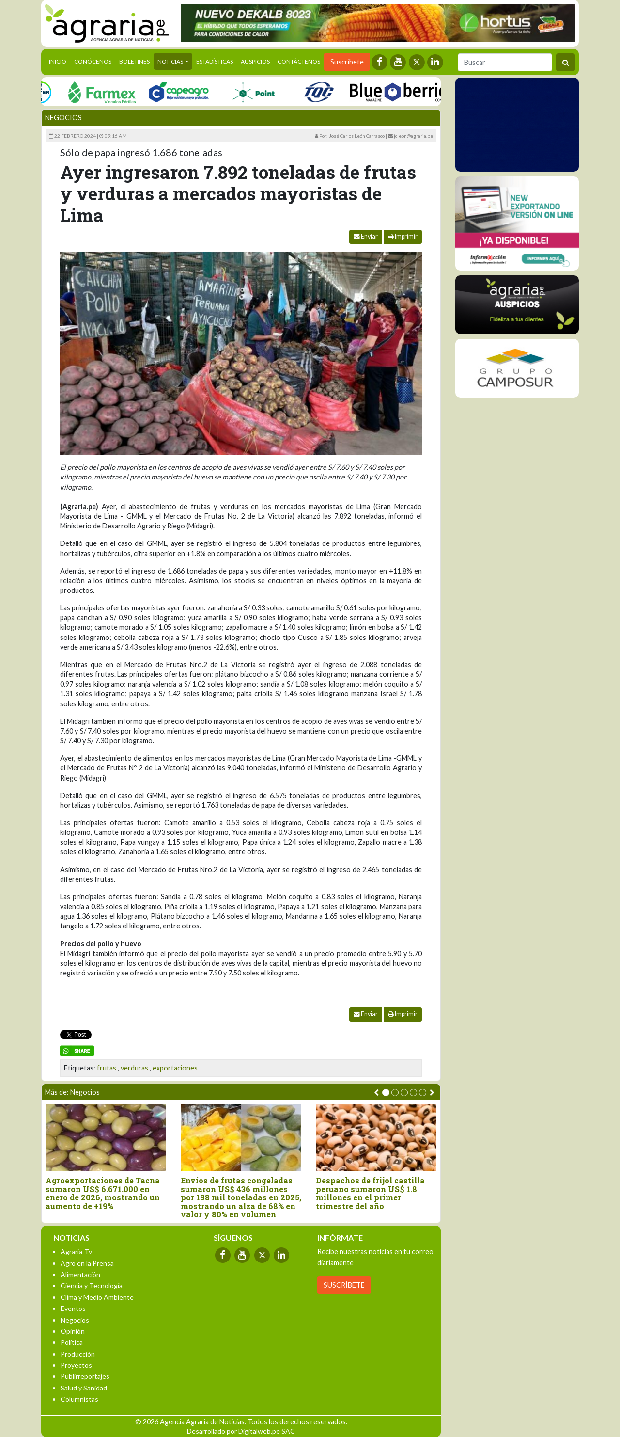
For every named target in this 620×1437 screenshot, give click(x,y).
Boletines (134, 61)
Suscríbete (347, 62)
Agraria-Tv (76, 1251)
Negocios (63, 117)
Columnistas (79, 1399)
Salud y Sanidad (84, 1388)
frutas (106, 1068)
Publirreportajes (85, 1376)
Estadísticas (214, 61)
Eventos (73, 1308)
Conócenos (92, 61)
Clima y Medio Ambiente (97, 1297)
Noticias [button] (170, 61)
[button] (385, 1092)
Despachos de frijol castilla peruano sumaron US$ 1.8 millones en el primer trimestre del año (370, 1193)
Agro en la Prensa (87, 1263)
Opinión (73, 1331)
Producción (78, 1354)
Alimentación (80, 1274)
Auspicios (255, 61)
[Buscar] (505, 62)
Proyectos (76, 1365)
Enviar (366, 236)
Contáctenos (299, 61)
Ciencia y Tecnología (92, 1285)
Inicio (59, 60)
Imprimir (403, 236)
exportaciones (175, 1068)
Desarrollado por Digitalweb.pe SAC (241, 1431)
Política (72, 1342)
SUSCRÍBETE (344, 1285)
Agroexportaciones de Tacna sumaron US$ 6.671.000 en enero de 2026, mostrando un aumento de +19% (103, 1193)
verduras (134, 1068)
